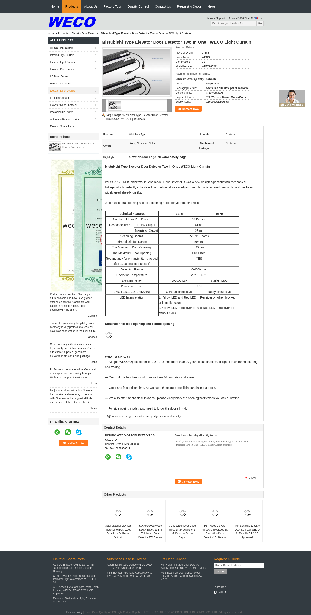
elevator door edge (171, 416)
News (211, 6)
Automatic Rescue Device (65, 119)
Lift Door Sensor (59, 76)
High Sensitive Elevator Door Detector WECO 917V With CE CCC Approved (247, 531)
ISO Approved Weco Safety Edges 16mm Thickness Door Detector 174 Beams (150, 531)
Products (71, 6)
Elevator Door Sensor (62, 69)
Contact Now (190, 109)
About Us (91, 6)
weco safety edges (122, 416)
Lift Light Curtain (59, 97)
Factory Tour (112, 6)
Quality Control (138, 6)
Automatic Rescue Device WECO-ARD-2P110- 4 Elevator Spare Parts (130, 566)
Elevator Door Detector (85, 33)
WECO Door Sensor (61, 83)
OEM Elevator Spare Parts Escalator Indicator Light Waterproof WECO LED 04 (75, 579)
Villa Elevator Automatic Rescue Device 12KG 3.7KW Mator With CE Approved (129, 574)
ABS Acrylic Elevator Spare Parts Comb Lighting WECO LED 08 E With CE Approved (76, 590)
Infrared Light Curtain (62, 55)
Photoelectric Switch (61, 112)
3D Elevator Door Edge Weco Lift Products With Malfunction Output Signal (182, 531)
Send (220, 571)
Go (260, 23)
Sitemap (220, 587)
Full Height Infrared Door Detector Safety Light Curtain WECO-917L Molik (183, 566)
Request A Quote (189, 6)
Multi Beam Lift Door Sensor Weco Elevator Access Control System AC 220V (181, 576)
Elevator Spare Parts (62, 126)
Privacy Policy (74, 612)
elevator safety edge (146, 416)
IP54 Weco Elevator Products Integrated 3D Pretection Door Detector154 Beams (215, 531)
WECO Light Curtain (62, 47)
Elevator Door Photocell (63, 104)
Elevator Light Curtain (62, 62)
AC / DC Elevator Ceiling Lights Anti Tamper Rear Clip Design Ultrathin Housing (73, 568)
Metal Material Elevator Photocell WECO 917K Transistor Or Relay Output (117, 531)
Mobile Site (221, 592)
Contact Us (163, 6)
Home (55, 6)
